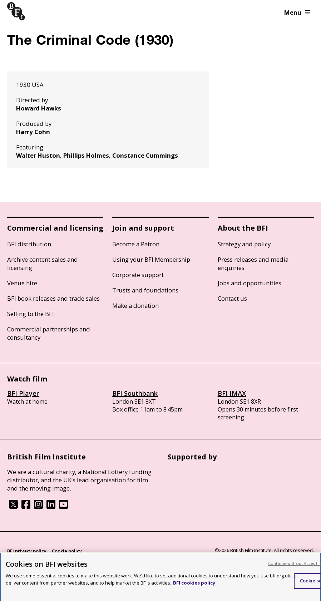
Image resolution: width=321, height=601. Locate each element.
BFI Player (23, 393)
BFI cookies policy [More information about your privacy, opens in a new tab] (194, 585)
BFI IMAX (232, 393)
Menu (297, 12)
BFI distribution (29, 244)
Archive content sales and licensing (42, 263)
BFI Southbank (135, 393)
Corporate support (138, 275)
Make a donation (135, 305)
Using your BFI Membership (151, 259)
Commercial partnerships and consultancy (48, 333)
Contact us (232, 298)
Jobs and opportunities (249, 283)
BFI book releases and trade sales (53, 298)
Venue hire (22, 283)
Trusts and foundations (145, 290)
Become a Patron (135, 244)
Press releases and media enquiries (253, 263)
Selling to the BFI (30, 314)
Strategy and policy (244, 244)
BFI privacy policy (26, 551)
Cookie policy (67, 551)
